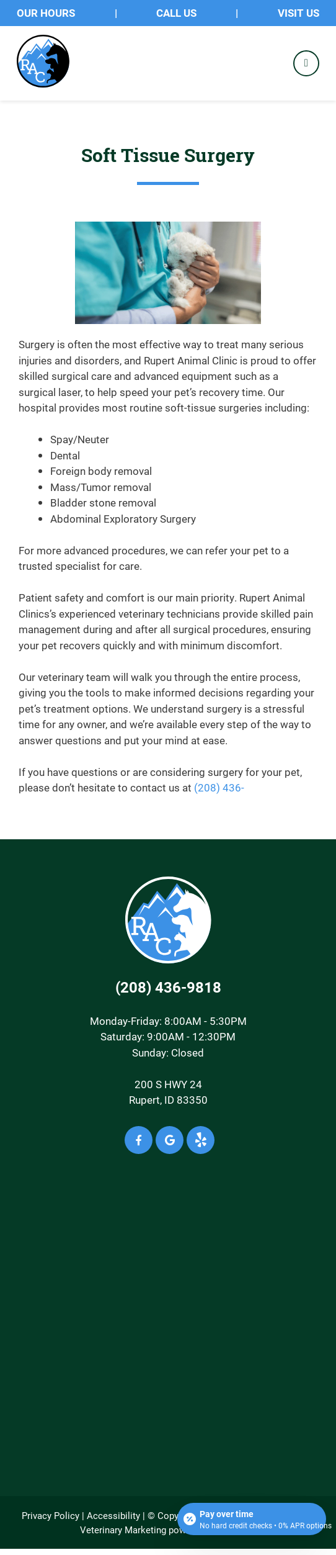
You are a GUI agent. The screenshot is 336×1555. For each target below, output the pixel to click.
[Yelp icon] (200, 1140)
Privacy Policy (50, 1515)
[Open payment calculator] (251, 1519)
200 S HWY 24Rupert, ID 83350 (168, 1092)
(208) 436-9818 (168, 987)
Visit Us (298, 13)
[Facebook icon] (139, 1140)
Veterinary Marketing (123, 1529)
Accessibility (113, 1515)
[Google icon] (169, 1140)
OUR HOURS (46, 13)
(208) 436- (219, 787)
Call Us (176, 13)
